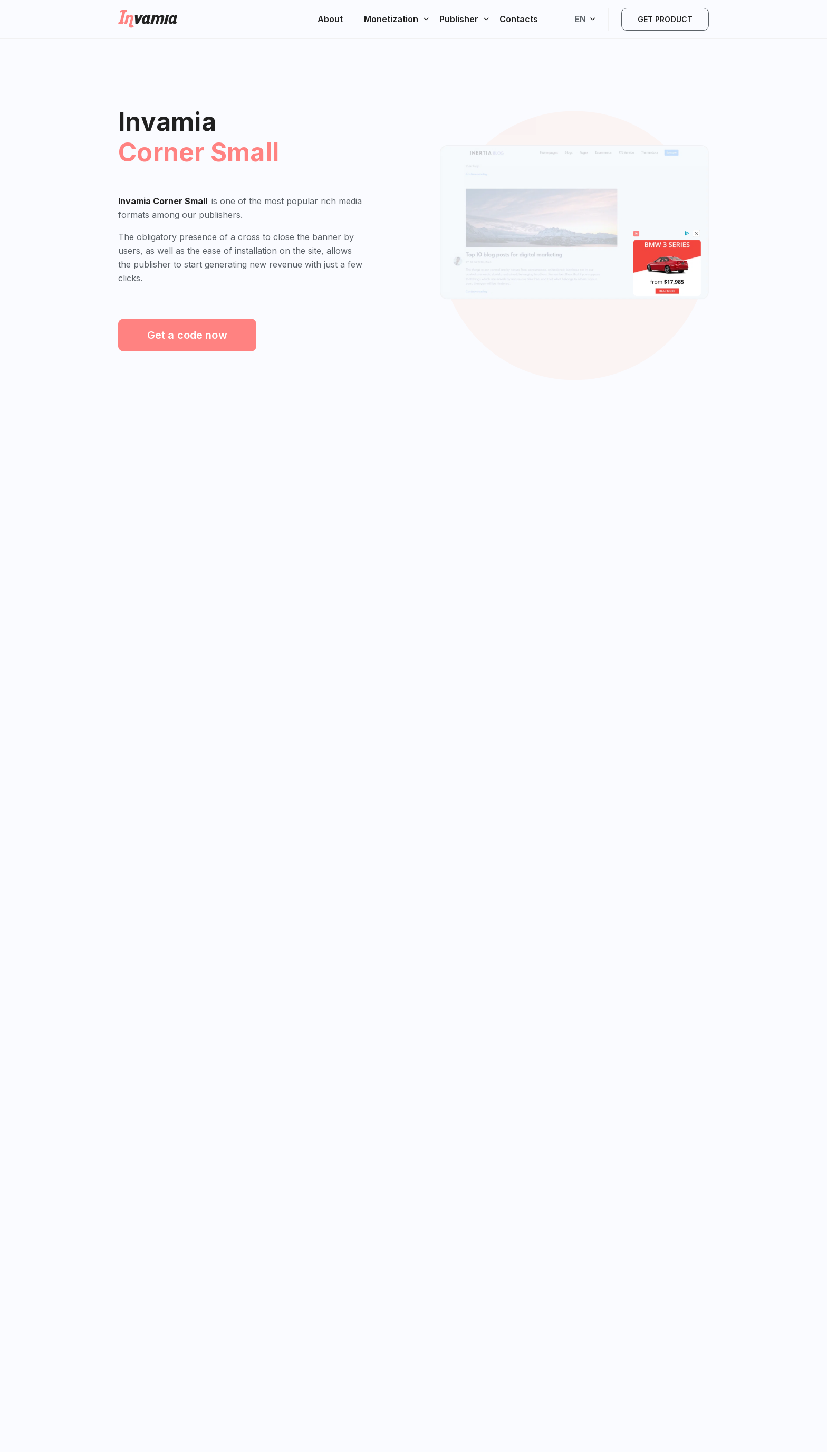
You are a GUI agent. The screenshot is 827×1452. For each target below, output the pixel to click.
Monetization (391, 19)
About (330, 19)
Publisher (458, 19)
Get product (665, 19)
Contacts (518, 19)
